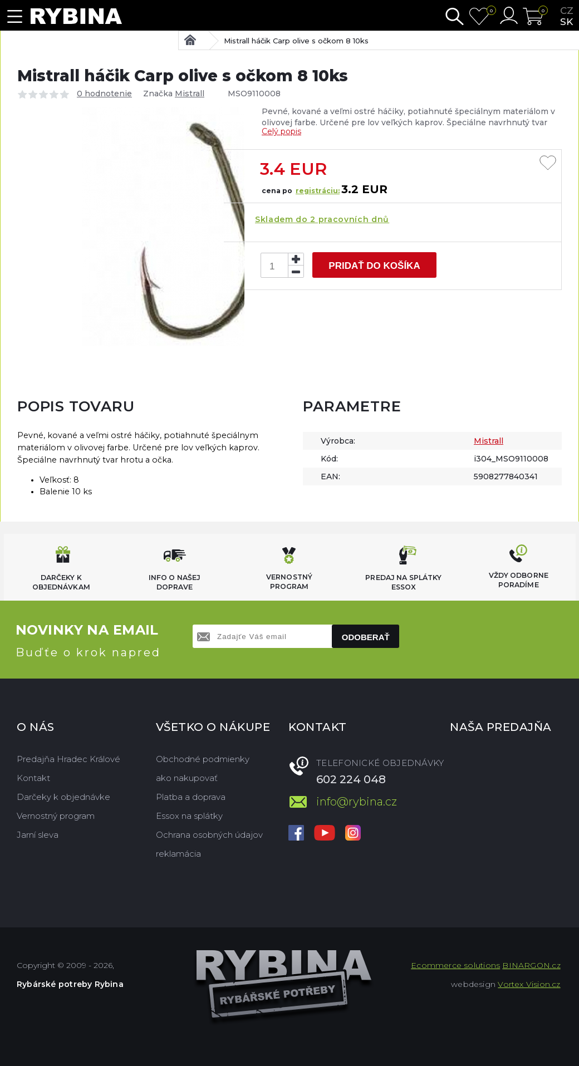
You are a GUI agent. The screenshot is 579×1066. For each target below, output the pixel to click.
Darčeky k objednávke (63, 797)
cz (566, 10)
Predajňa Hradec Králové (68, 759)
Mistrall (189, 94)
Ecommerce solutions (455, 965)
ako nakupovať (187, 778)
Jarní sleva (37, 834)
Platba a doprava (190, 797)
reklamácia (178, 853)
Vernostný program (56, 815)
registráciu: (318, 190)
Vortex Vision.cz (529, 984)
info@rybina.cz (356, 801)
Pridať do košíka (374, 266)
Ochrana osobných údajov (209, 834)
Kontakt (33, 778)
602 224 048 (351, 779)
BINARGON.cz (531, 965)
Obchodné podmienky (202, 759)
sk (566, 21)
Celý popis (281, 131)
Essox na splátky (189, 815)
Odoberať (366, 637)
